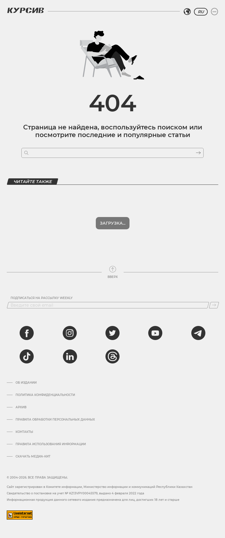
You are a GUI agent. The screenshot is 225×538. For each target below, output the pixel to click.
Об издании (26, 383)
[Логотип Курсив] (25, 10)
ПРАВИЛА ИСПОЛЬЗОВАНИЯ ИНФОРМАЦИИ (51, 444)
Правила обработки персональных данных (55, 419)
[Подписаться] (214, 305)
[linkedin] (69, 356)
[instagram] (70, 333)
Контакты (24, 432)
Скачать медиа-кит (33, 456)
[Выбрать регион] (187, 12)
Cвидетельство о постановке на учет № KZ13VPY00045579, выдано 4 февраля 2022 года (75, 493)
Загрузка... (112, 223)
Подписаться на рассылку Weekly (42, 298)
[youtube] (155, 333)
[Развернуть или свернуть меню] (214, 12)
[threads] (112, 356)
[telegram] (198, 333)
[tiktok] (27, 356)
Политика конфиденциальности (45, 395)
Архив (21, 407)
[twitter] (112, 333)
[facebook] (27, 333)
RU (201, 11)
